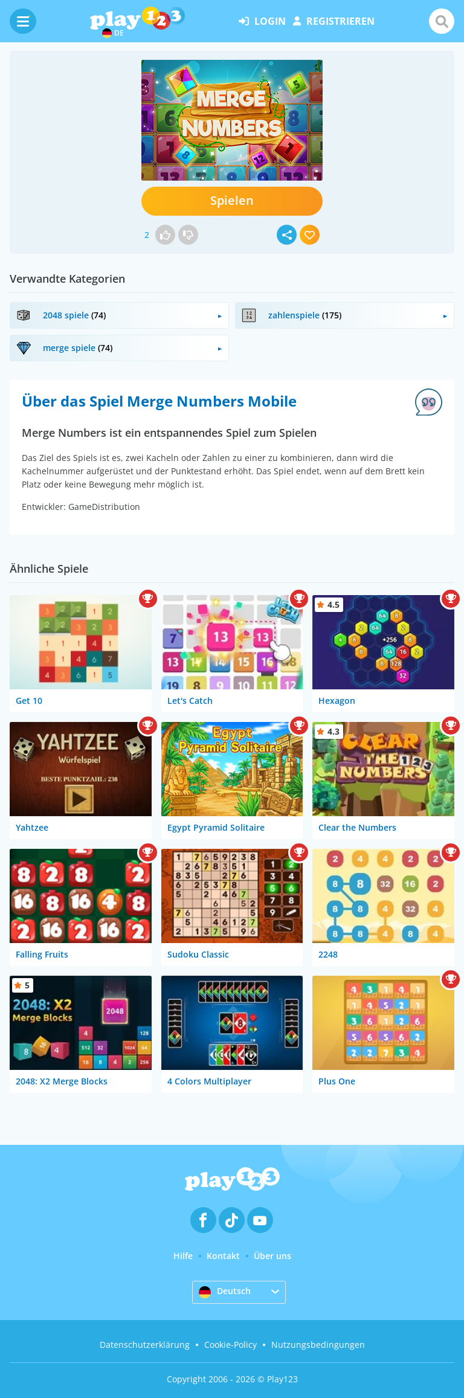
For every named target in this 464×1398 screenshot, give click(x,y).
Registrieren (334, 21)
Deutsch (225, 1291)
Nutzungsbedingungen (318, 1344)
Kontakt (223, 1255)
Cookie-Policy (230, 1344)
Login (262, 21)
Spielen (232, 200)
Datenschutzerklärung (145, 1344)
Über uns (272, 1255)
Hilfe (183, 1255)
